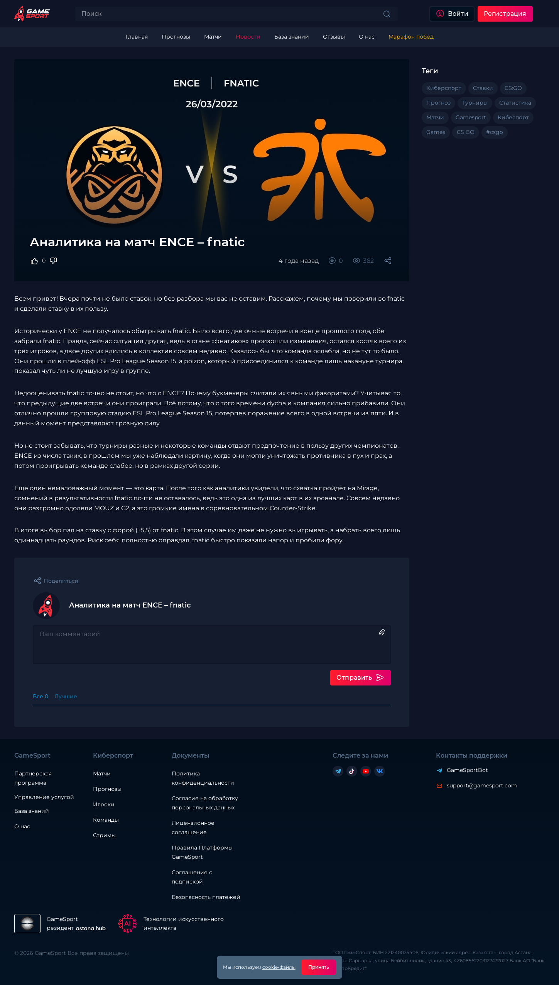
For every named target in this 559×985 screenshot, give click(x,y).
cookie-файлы (279, 967)
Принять (318, 967)
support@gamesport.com (482, 785)
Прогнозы (107, 788)
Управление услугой (44, 797)
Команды (106, 819)
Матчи (102, 773)
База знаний (31, 810)
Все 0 (40, 696)
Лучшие (65, 696)
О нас (22, 826)
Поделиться (61, 580)
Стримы (104, 835)
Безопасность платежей (206, 897)
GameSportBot (467, 770)
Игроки (104, 804)
